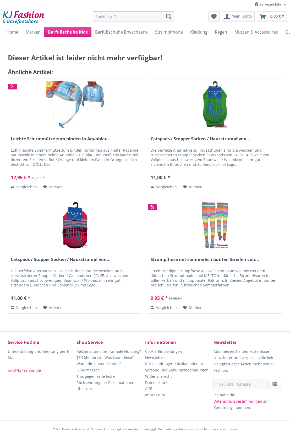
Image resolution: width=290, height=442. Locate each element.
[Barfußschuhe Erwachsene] (121, 32)
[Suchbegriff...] (133, 16)
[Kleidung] (199, 32)
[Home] (12, 32)
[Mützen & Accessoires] (256, 32)
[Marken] (33, 32)
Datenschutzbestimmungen (238, 401)
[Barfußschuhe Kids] (67, 32)
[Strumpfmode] (169, 32)
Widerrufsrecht (158, 376)
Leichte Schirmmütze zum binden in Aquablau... (61, 139)
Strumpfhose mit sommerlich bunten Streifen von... (205, 259)
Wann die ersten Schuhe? (98, 363)
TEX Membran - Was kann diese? (105, 357)
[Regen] (221, 32)
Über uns (84, 388)
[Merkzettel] (214, 16)
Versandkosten (133, 429)
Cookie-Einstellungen (163, 351)
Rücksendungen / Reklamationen (105, 382)
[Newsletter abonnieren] (275, 384)
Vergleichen (24, 186)
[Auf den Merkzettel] (53, 187)
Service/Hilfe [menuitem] (268, 4)
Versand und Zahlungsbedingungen (177, 370)
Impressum (155, 394)
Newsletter (154, 357)
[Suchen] (168, 16)
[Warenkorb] (272, 16)
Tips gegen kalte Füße (95, 376)
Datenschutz (156, 382)
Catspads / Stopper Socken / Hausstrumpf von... (200, 139)
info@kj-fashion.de (24, 370)
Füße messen (88, 370)
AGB (148, 388)
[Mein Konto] (238, 16)
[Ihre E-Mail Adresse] (241, 384)
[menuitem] (133, 19)
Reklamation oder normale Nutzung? (108, 351)
